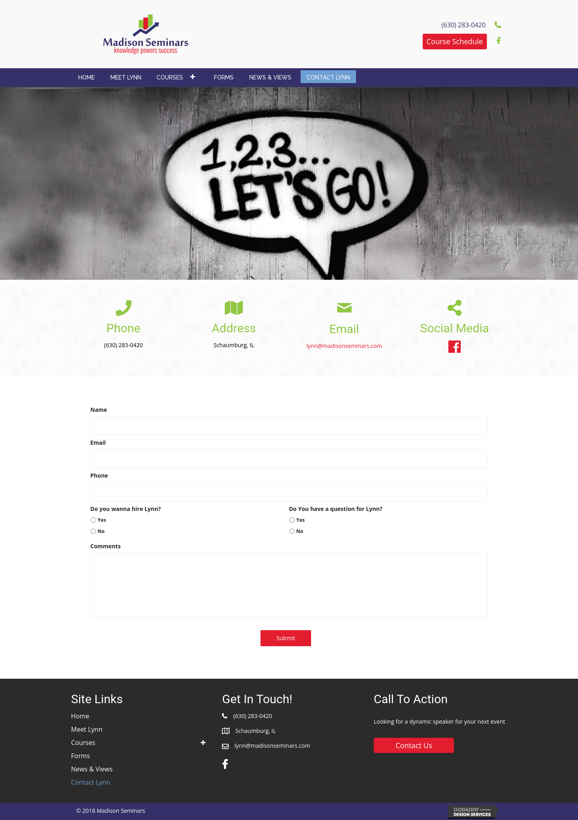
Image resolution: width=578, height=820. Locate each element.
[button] (455, 41)
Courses (83, 742)
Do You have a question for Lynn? (336, 509)
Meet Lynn (86, 729)
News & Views (92, 769)
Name (98, 409)
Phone (99, 475)
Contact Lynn (90, 782)
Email (98, 442)
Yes (102, 520)
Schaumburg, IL (255, 731)
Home (80, 716)
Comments (105, 546)
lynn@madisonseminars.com (344, 346)
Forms (80, 755)
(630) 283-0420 (252, 716)
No (101, 531)
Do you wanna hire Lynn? (125, 509)
